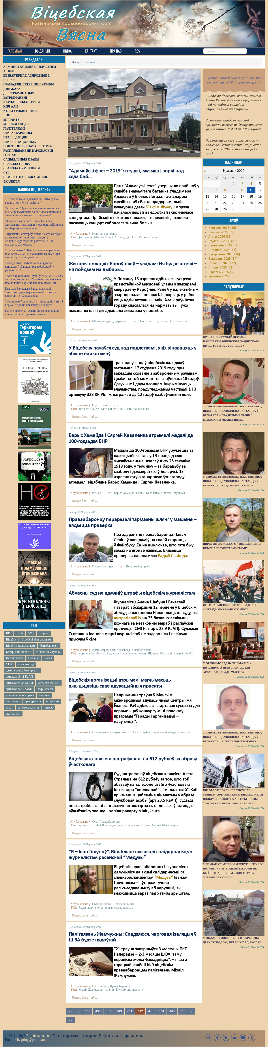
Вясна (80, 34)
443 (151, 1011)
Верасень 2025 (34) (222, 259)
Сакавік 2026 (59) (221, 232)
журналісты (45, 689)
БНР (189, 493)
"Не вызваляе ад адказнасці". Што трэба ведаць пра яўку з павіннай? (31, 200)
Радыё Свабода (172, 556)
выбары (183, 321)
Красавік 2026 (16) (222, 228)
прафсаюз (52, 701)
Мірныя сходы (101, 321)
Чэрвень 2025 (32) (222, 272)
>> (70, 1020)
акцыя (108, 907)
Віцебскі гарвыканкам (20, 645)
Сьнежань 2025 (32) (223, 245)
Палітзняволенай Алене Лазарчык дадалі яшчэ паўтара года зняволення (32, 312)
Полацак (33, 658)
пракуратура (33, 701)
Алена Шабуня (148, 653)
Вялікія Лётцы (148, 237)
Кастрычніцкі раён (18, 652)
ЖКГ (173, 321)
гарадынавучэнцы (164, 732)
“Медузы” (163, 877)
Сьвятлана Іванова (125, 653)
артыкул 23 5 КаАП (91, 825)
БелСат (190, 653)
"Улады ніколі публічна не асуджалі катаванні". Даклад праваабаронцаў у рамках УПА (29, 266)
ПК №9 (121, 989)
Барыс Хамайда (124, 493)
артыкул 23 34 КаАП (19, 682)
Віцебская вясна (38, 1036)
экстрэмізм (13, 713)
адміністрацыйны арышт (22, 670)
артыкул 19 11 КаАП (19, 676)
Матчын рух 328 (112, 408)
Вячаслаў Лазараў (172, 653)
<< (70, 1011)
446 (182, 1011)
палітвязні (12, 701)
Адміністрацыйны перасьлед (111, 650)
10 (242, 190)
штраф (49, 707)
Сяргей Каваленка (148, 493)
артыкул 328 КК (89, 408)
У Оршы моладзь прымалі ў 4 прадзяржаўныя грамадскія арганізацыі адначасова (227, 667)
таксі (121, 825)
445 (172, 1011)
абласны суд (26, 664)
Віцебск (11, 639)
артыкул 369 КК (48, 682)
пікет (9, 707)
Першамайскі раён (138, 566)
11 (251, 190)
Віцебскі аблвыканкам (36, 639)
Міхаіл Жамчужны (48, 652)
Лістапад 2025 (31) (222, 250)
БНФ (20, 633)
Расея (48, 658)
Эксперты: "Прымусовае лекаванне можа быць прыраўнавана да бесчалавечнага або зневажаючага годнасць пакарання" (33, 212)
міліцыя (44, 695)
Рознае (96, 493)
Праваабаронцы (102, 566)
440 (119, 1011)
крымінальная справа (20, 695)
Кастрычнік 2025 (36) (224, 254)
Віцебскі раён (49, 645)
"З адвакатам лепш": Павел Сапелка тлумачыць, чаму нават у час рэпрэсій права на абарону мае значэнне (34, 224)
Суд (94, 405)
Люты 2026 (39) (220, 236)
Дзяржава (119, 321)
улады (164, 321)
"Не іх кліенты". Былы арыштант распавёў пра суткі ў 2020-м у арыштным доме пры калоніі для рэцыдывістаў (33, 254)
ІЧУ (8, 633)
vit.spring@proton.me (30, 1039)
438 (98, 1011)
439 (108, 1011)
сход (156, 321)
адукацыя (183, 732)
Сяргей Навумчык (173, 493)
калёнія (109, 989)
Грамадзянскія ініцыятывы (109, 732)
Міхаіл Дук (122, 237)
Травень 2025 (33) (221, 276)
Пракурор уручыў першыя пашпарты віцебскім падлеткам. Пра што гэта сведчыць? (231, 341)
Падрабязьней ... (85, 245)
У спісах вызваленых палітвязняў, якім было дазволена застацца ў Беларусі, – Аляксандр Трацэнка (232, 737)
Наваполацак (14, 658)
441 (129, 1011)
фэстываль (85, 237)
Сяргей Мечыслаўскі (165, 825)
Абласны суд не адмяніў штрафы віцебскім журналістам (132, 593)
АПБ (134, 237)
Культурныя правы (104, 233)
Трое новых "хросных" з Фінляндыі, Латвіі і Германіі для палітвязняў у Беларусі (34, 303)
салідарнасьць (123, 907)
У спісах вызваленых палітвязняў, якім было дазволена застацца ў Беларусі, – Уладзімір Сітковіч (232, 481)
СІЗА (9, 664)
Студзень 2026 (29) (222, 241)
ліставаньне (135, 989)
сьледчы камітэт (28, 707)
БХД (31, 633)
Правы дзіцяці (108, 405)
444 (161, 1011)
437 (87, 1011)
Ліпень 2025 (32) (220, 267)
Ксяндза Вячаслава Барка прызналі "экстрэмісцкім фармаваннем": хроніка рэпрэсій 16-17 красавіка (30, 292)
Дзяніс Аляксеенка (136, 408)
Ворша (43, 633)
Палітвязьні (100, 986)
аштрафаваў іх (127, 618)
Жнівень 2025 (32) (222, 263)
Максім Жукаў (159, 207)
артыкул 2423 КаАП (19, 689)
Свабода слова (141, 650)
